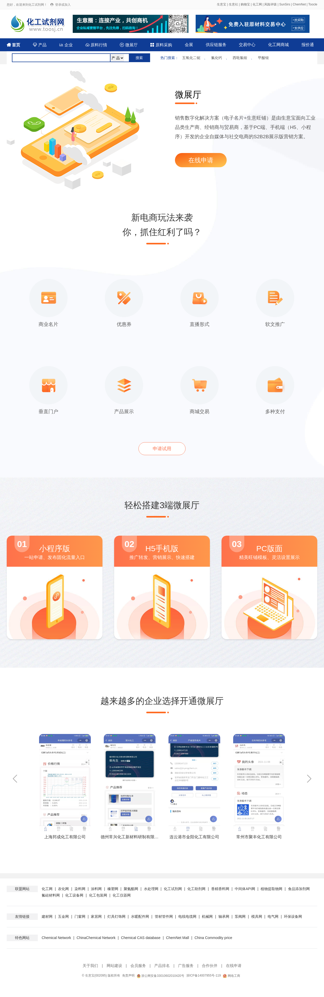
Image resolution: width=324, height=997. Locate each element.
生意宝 (221, 4)
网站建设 (114, 965)
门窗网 (80, 916)
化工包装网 (98, 895)
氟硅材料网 (51, 895)
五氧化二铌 (191, 58)
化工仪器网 (122, 895)
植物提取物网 (271, 889)
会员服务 (138, 965)
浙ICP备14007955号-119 (203, 975)
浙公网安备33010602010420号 (160, 976)
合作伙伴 (209, 965)
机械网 (207, 916)
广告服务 (186, 965)
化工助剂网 (196, 889)
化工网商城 (278, 44)
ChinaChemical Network (96, 938)
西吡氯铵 (240, 58)
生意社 (233, 4)
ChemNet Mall (177, 938)
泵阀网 (240, 916)
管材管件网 (164, 916)
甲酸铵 (263, 58)
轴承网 (223, 916)
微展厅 (128, 45)
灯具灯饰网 (116, 916)
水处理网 (151, 889)
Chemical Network (57, 938)
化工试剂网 (173, 889)
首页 (13, 45)
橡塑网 (112, 889)
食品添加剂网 (299, 889)
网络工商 (231, 976)
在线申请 (200, 160)
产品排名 (162, 965)
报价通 (307, 44)
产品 (39, 45)
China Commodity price (213, 938)
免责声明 (128, 975)
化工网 (257, 4)
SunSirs (284, 4)
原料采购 (161, 45)
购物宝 (245, 4)
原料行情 (96, 45)
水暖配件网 (140, 916)
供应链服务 (216, 44)
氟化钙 (216, 58)
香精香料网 (220, 889)
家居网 (96, 916)
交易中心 (247, 44)
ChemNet (299, 4)
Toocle (312, 4)
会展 (189, 44)
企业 (66, 45)
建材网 (47, 916)
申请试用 (162, 448)
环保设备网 (293, 916)
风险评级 (270, 4)
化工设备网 (74, 895)
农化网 (63, 889)
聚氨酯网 (131, 889)
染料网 (80, 889)
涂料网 (96, 889)
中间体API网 (245, 889)
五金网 (63, 916)
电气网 (273, 916)
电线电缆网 (187, 916)
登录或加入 (63, 4)
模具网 (256, 916)
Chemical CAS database (141, 938)
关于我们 (90, 965)
